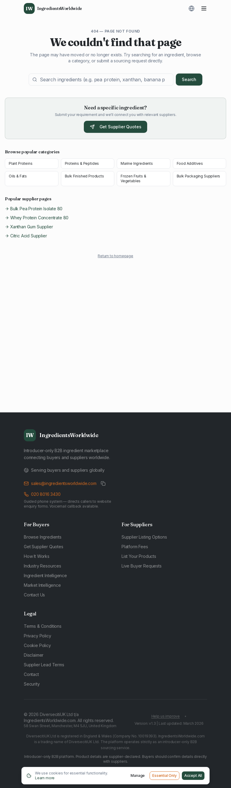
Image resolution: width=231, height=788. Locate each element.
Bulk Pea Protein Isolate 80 (33, 208)
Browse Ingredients (43, 536)
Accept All (193, 775)
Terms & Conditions (43, 626)
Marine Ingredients (137, 163)
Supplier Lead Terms (44, 664)
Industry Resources (42, 565)
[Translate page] (191, 8)
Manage (138, 775)
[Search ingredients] (101, 79)
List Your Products (139, 556)
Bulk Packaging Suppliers (198, 176)
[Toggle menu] (204, 8)
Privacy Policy (37, 635)
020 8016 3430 (42, 494)
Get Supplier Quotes (115, 126)
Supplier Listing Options (144, 536)
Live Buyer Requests (142, 565)
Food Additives (190, 163)
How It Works (36, 556)
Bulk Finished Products (84, 176)
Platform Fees (135, 546)
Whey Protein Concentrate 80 (36, 217)
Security (32, 683)
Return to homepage (115, 256)
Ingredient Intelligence (45, 575)
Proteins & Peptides (82, 163)
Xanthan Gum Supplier (29, 226)
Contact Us (34, 594)
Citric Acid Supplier (26, 235)
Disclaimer (33, 655)
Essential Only (164, 775)
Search (189, 79)
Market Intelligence (42, 585)
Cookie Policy (37, 645)
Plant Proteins (21, 163)
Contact (31, 674)
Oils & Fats (18, 176)
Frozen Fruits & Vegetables (133, 178)
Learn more (45, 778)
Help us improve (165, 716)
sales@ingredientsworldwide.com (60, 483)
